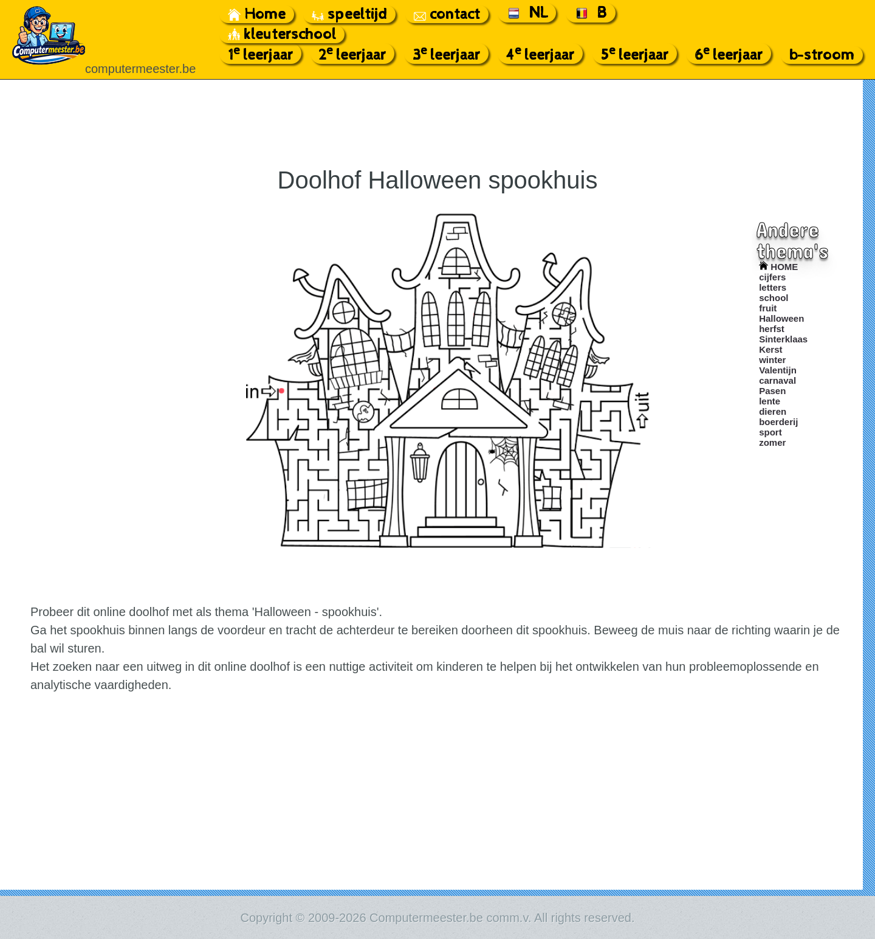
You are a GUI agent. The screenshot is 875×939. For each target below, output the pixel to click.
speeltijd (349, 14)
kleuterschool (282, 34)
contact (447, 14)
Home (257, 14)
